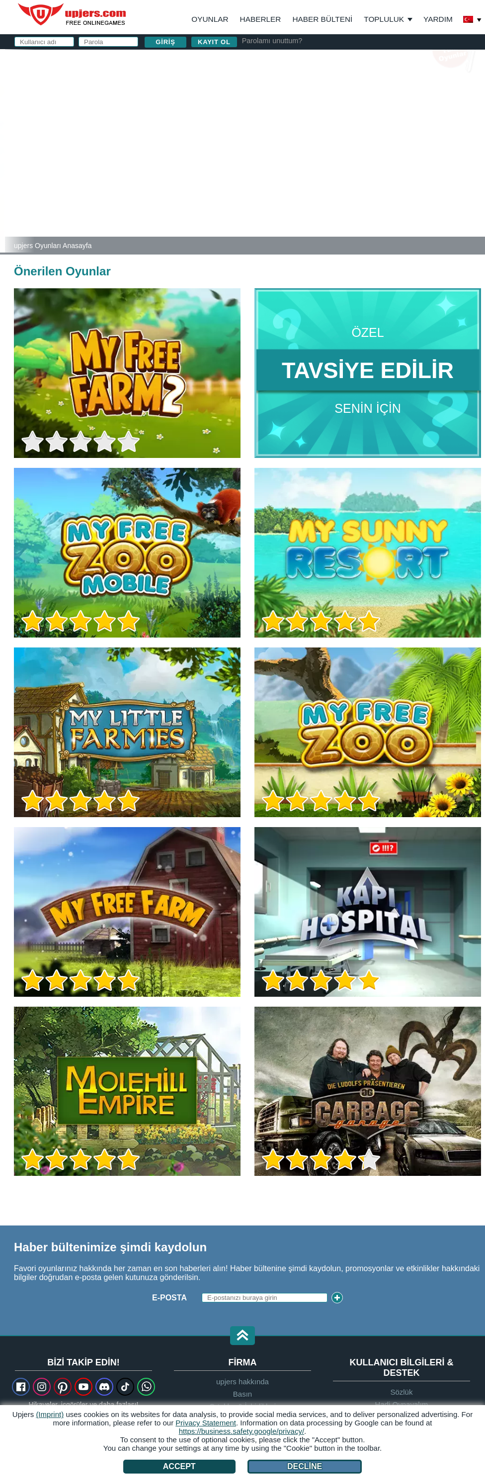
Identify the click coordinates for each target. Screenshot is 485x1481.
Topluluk (384, 19)
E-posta (284, 108)
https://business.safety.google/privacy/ (241, 1431)
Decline (304, 1466)
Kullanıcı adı (296, 88)
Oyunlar (209, 19)
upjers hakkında (242, 1381)
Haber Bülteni (322, 19)
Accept (179, 1466)
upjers (72, 14)
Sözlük (401, 1392)
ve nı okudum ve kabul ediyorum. (358, 171)
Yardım (438, 19)
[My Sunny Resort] (2, 151)
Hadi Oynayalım (401, 1404)
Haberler (260, 19)
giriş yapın (366, 62)
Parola (283, 128)
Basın (242, 1394)
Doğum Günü (295, 147)
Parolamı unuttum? (272, 41)
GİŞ (289, 167)
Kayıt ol (214, 42)
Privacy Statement (205, 1422)
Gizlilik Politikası (336, 167)
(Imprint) (50, 1414)
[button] (242, 1336)
